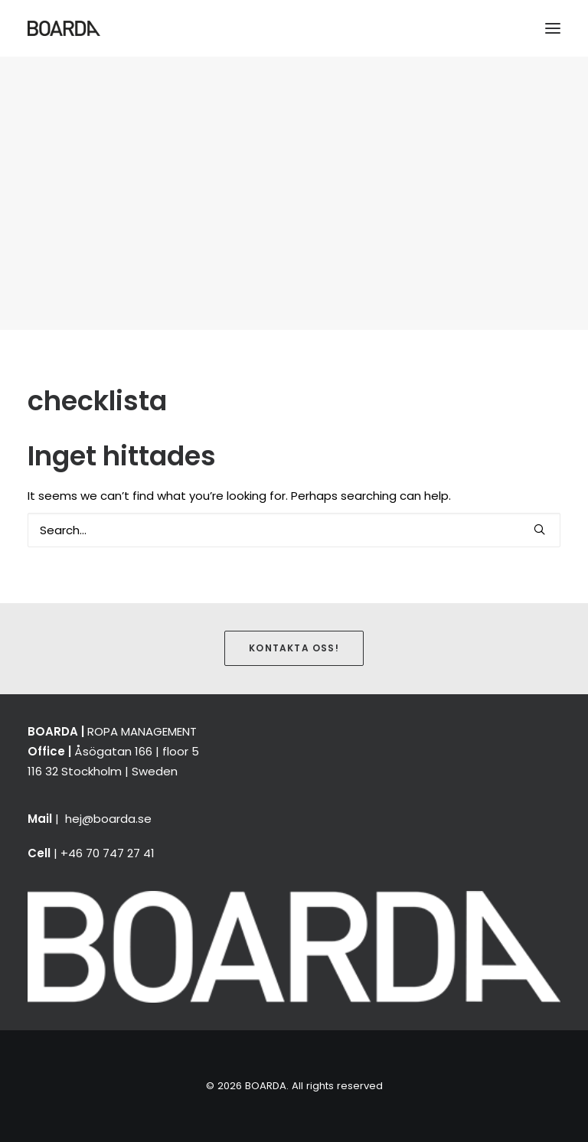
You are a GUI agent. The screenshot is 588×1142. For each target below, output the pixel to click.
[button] (553, 28)
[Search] (294, 530)
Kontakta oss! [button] (294, 647)
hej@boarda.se (108, 819)
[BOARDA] (64, 28)
